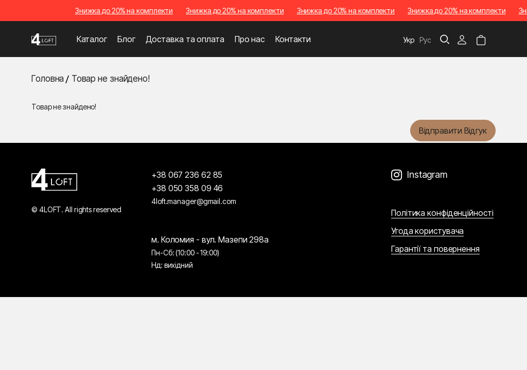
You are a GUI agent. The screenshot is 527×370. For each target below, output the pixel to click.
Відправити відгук (453, 130)
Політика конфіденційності (442, 213)
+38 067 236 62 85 (186, 175)
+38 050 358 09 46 (187, 188)
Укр (409, 39)
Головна (47, 78)
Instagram (427, 174)
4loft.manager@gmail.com (193, 201)
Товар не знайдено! (111, 78)
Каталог (92, 39)
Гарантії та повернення (435, 249)
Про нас (250, 39)
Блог (126, 39)
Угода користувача (427, 231)
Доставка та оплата (185, 39)
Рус (425, 39)
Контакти (293, 39)
